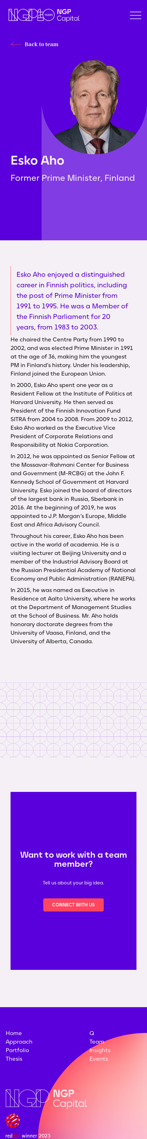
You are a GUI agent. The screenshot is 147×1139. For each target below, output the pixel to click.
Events (98, 1058)
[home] (43, 15)
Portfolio (17, 1050)
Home (14, 1033)
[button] (135, 15)
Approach (19, 1041)
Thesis (14, 1058)
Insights (100, 1050)
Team (96, 1041)
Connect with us (73, 905)
